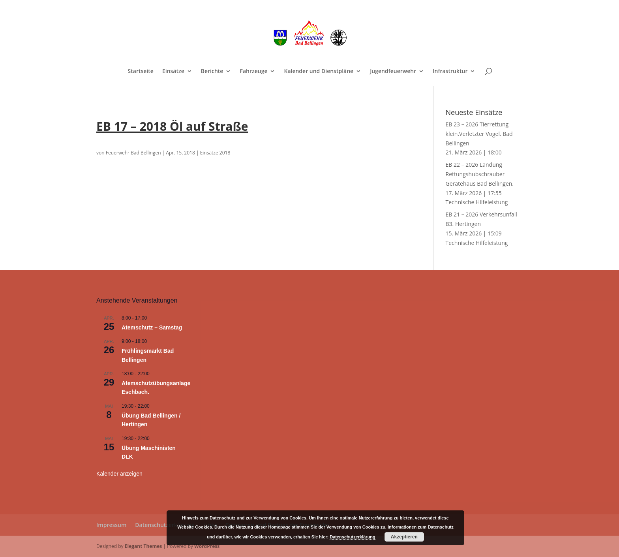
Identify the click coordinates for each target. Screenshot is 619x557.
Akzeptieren (404, 537)
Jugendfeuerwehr (393, 71)
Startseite (141, 71)
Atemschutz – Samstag (152, 327)
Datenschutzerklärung (164, 525)
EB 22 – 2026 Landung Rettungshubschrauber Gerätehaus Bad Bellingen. (480, 174)
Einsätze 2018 (215, 152)
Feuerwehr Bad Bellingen (133, 152)
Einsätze (173, 71)
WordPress (206, 546)
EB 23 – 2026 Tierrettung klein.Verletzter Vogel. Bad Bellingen (479, 133)
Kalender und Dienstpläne (318, 71)
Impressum (111, 525)
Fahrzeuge (253, 71)
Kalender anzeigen (119, 473)
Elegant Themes (143, 546)
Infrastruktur (450, 71)
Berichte (212, 71)
